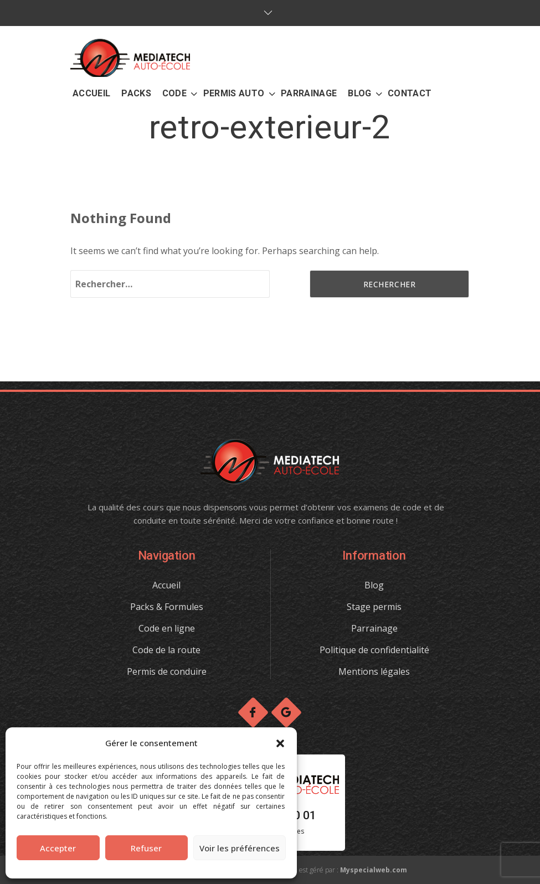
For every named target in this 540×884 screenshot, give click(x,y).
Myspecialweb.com (373, 870)
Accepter (58, 848)
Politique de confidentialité (374, 650)
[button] (280, 743)
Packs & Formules (166, 607)
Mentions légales (374, 671)
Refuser (146, 848)
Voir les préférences (239, 848)
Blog (374, 585)
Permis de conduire (167, 671)
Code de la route (166, 650)
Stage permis (374, 607)
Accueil (166, 585)
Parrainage (374, 628)
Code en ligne (166, 628)
